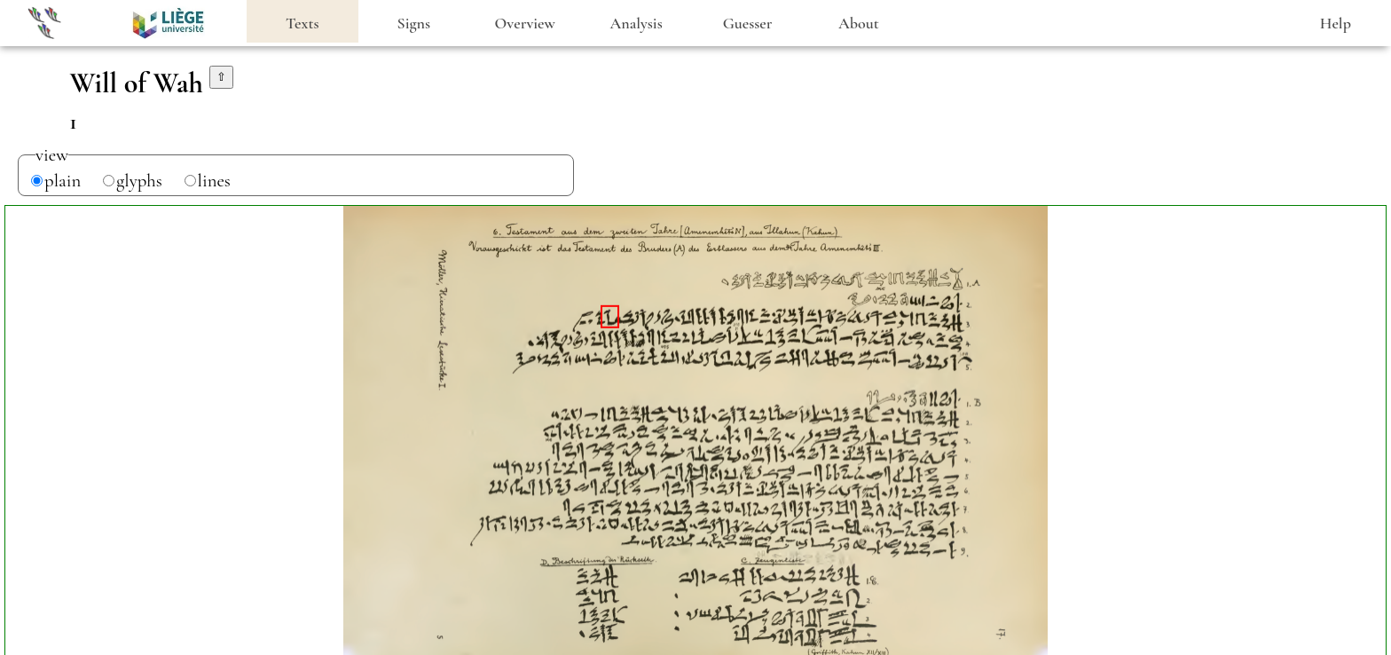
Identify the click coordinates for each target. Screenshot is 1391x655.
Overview (525, 23)
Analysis (636, 23)
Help (1335, 23)
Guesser (748, 23)
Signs (413, 23)
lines (214, 181)
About (858, 23)
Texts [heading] (302, 23)
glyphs (139, 181)
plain (62, 181)
